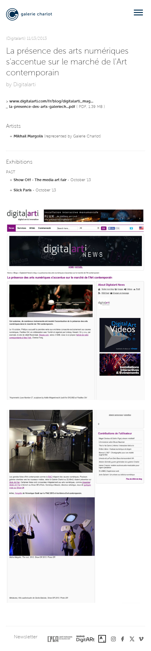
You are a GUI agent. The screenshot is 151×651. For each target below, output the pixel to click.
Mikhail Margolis (28, 136)
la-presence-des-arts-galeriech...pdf (42, 107)
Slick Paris (23, 190)
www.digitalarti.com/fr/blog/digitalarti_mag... (51, 101)
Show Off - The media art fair (40, 180)
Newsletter (25, 637)
